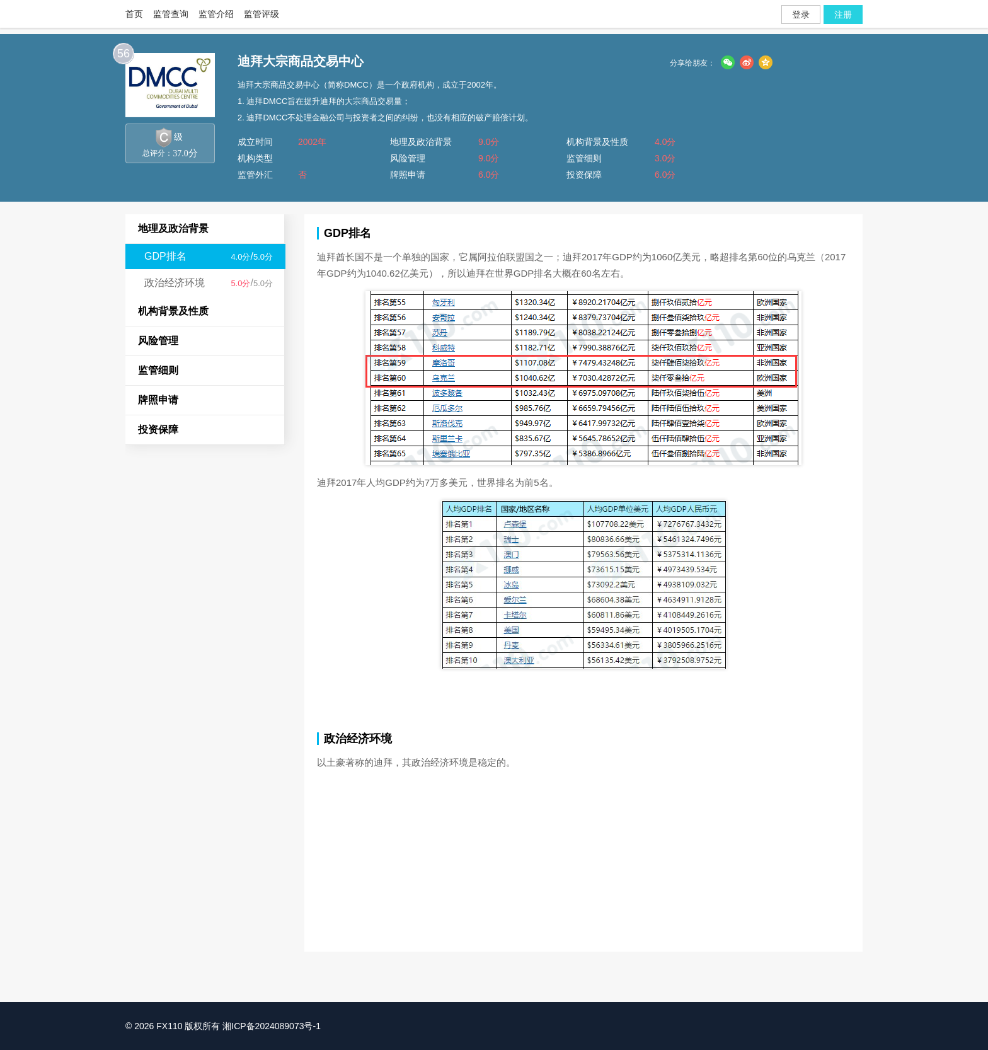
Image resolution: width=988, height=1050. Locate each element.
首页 (134, 14)
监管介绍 (216, 14)
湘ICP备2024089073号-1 (271, 1026)
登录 (801, 14)
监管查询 (170, 14)
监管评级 (261, 14)
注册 (843, 14)
